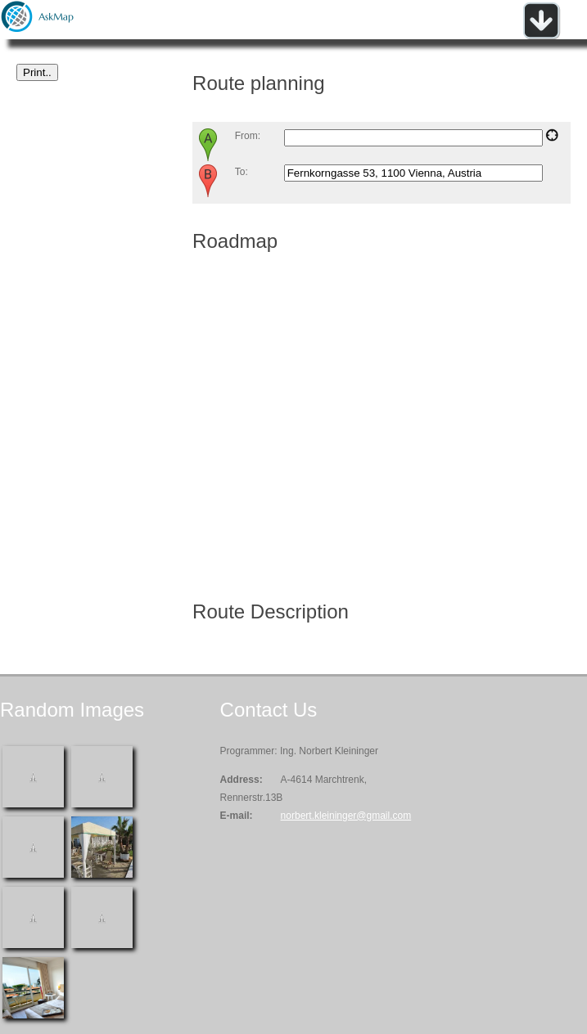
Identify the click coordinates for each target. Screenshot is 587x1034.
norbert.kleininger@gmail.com (346, 815)
